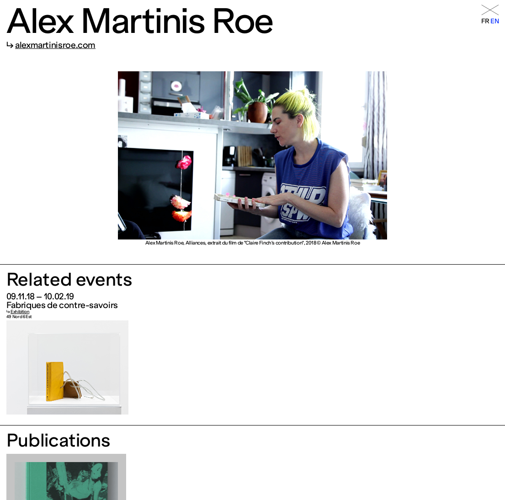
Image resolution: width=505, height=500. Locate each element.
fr (485, 21)
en (494, 21)
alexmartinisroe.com (55, 45)
